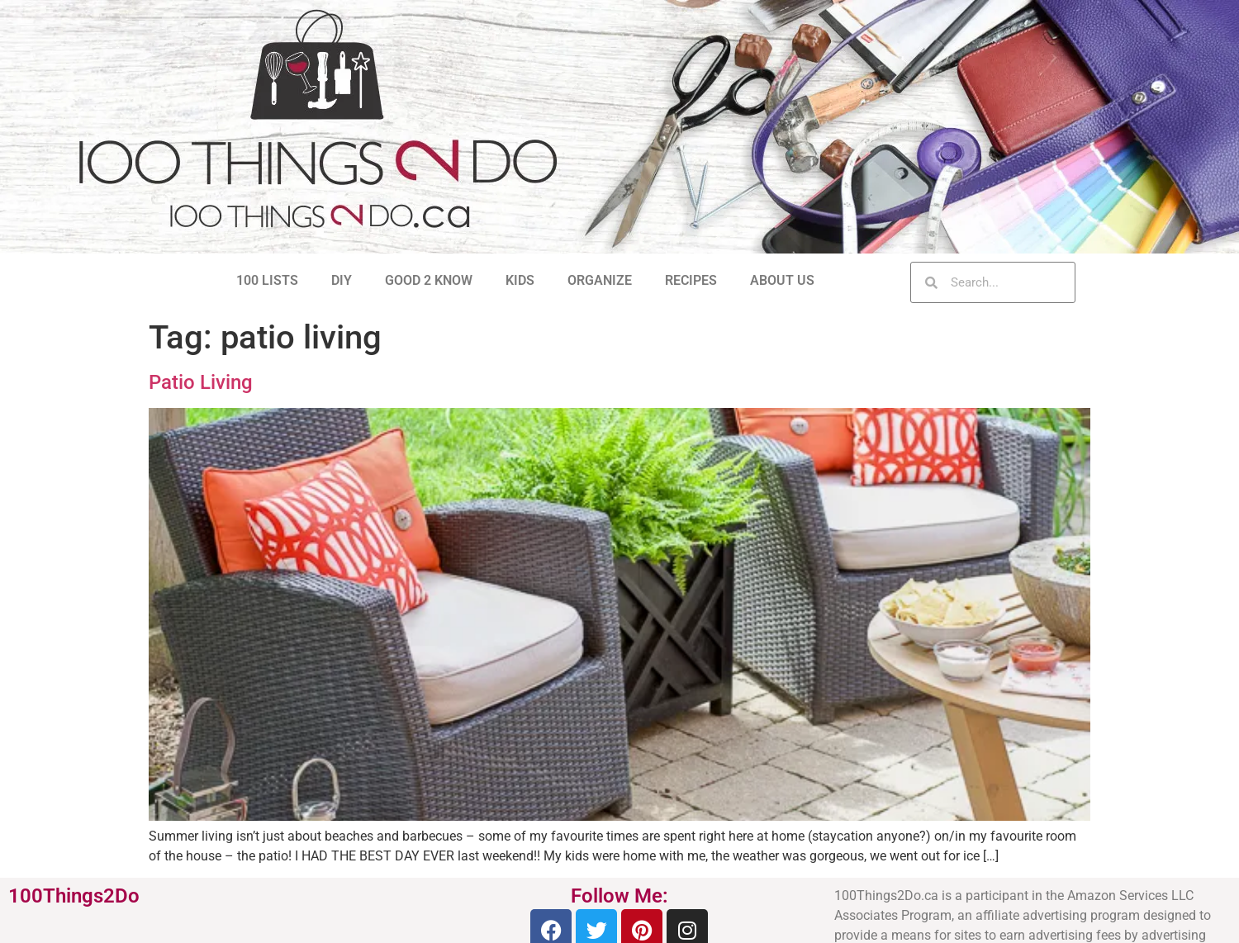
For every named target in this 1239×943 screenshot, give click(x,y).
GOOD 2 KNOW (428, 280)
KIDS (520, 280)
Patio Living (201, 382)
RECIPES (691, 280)
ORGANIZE (599, 280)
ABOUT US (782, 280)
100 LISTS (267, 280)
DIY (341, 280)
